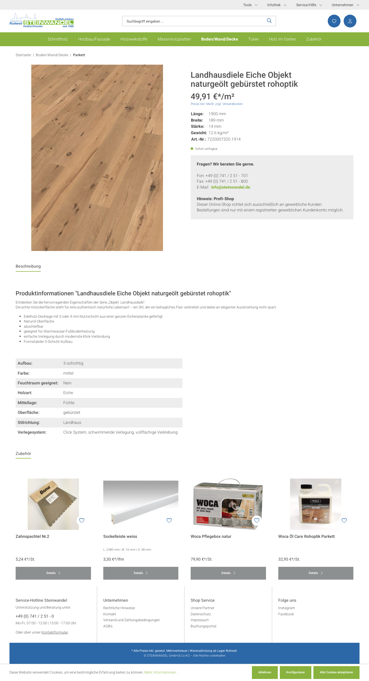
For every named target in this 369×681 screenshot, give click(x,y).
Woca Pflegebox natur (211, 537)
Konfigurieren (295, 672)
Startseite (23, 55)
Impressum (200, 620)
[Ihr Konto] (348, 21)
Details (53, 573)
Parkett (79, 55)
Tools (250, 5)
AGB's (107, 626)
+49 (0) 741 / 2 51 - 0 (35, 616)
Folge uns (287, 600)
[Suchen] (269, 21)
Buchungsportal (203, 626)
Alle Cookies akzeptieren (336, 672)
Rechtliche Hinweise (119, 608)
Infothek (276, 5)
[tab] (28, 268)
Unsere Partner (202, 608)
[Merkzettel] (333, 21)
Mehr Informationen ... (161, 672)
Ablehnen (264, 672)
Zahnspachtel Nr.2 (32, 537)
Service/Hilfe (309, 5)
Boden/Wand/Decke (52, 55)
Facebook (286, 614)
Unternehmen (345, 5)
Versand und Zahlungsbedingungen (131, 620)
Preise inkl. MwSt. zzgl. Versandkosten (217, 104)
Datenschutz (201, 614)
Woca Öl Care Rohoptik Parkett (306, 537)
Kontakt (109, 614)
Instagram (286, 608)
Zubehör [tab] (23, 454)
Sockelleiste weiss (120, 537)
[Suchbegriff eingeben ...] (192, 21)
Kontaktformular (55, 632)
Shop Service (203, 600)
